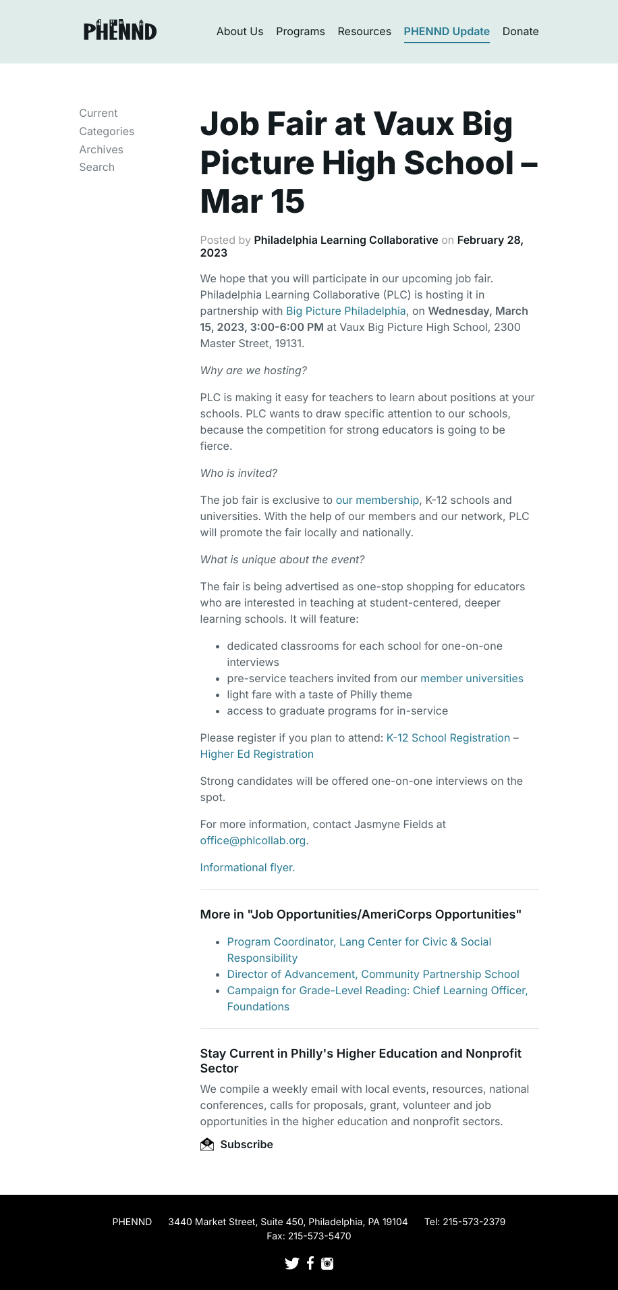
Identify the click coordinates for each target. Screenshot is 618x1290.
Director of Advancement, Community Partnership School (373, 974)
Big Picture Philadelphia (346, 310)
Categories (106, 131)
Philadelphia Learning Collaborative (346, 240)
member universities (472, 678)
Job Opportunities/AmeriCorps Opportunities (383, 915)
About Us (240, 31)
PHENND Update (447, 31)
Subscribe (236, 1144)
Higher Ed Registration (258, 753)
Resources (365, 31)
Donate (521, 31)
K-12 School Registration (449, 737)
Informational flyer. (248, 867)
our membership (378, 500)
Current (98, 113)
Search (97, 167)
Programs (300, 31)
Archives (101, 149)
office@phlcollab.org (253, 840)
